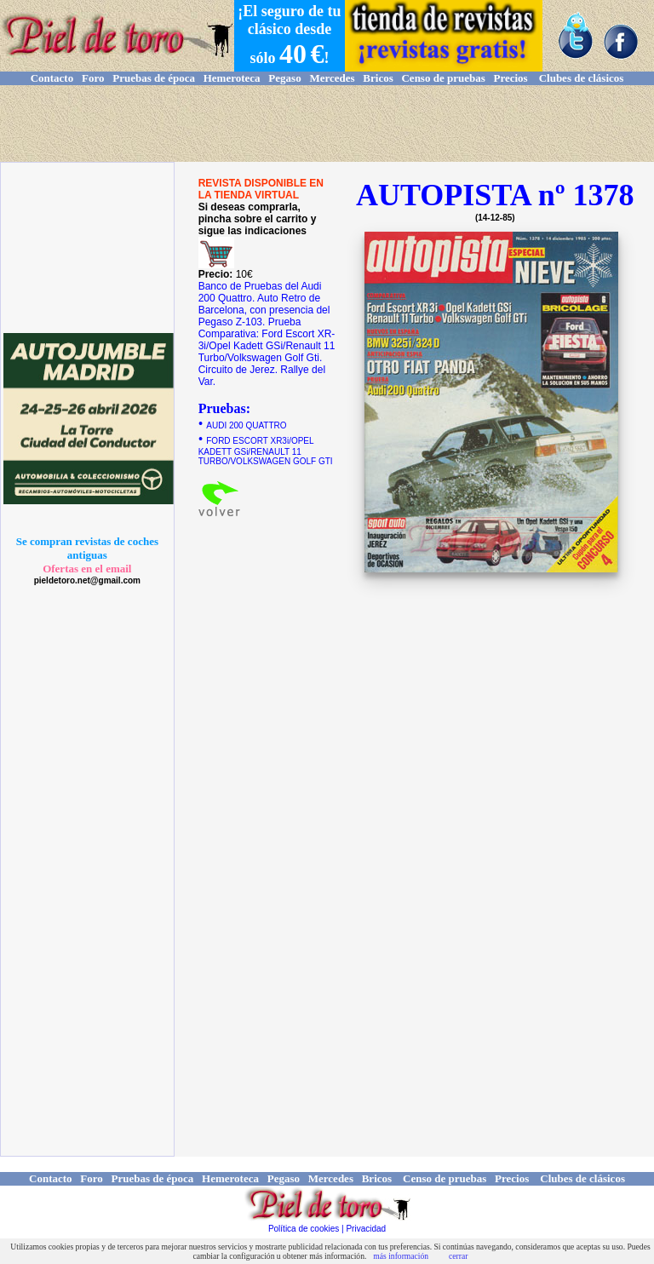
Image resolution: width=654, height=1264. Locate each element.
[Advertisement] (327, 123)
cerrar (458, 1256)
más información (400, 1256)
